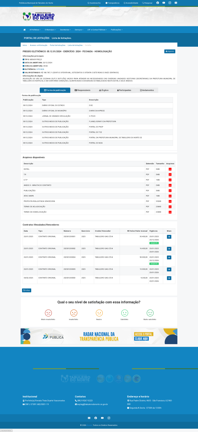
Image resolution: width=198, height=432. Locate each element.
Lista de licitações (75, 45)
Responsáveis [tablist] (80, 90)
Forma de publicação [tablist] (49, 90)
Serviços (79, 30)
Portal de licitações (57, 45)
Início (25, 45)
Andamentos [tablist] (152, 90)
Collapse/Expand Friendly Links (6, 430)
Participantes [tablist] (127, 90)
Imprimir (170, 51)
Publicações (116, 30)
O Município (50, 30)
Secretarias (65, 30)
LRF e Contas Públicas (97, 30)
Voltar (26, 290)
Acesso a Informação (38, 45)
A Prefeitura (35, 30)
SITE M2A (40, 69)
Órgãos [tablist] (103, 90)
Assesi (89, 425)
